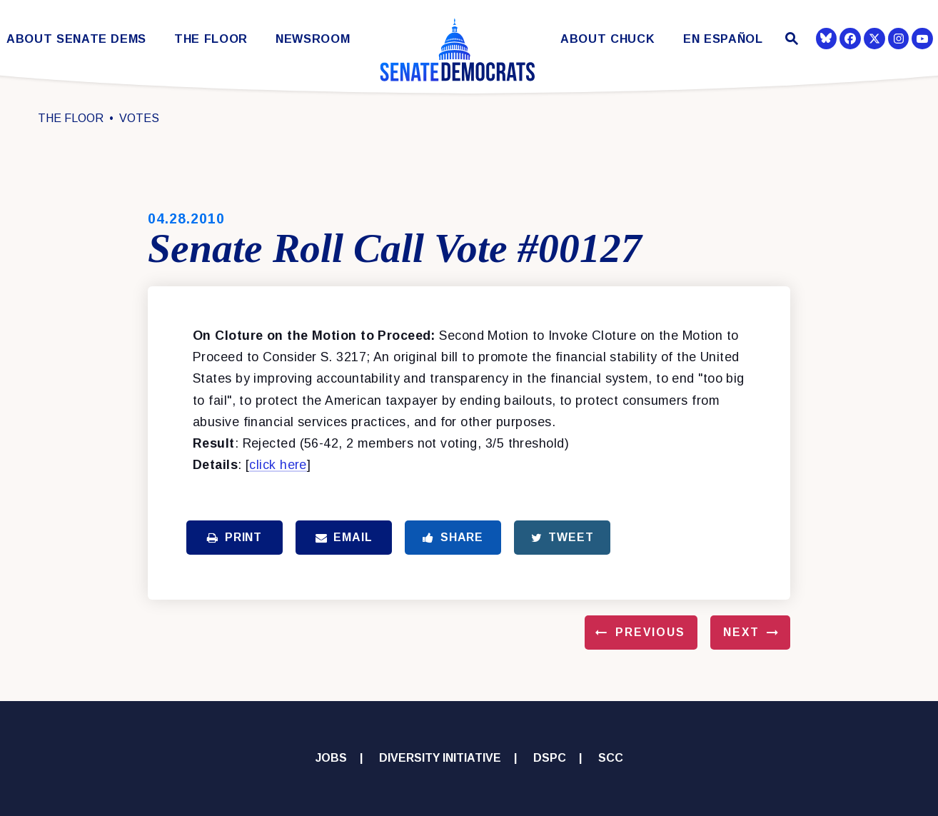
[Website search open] (790, 40)
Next (741, 632)
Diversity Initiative (440, 758)
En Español (723, 39)
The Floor (211, 39)
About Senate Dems (76, 39)
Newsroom (313, 39)
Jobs (331, 758)
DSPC (549, 758)
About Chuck (607, 39)
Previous (650, 632)
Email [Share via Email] (344, 537)
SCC (610, 758)
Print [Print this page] (234, 537)
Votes (139, 118)
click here (277, 465)
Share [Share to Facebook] (453, 537)
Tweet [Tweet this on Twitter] (562, 537)
